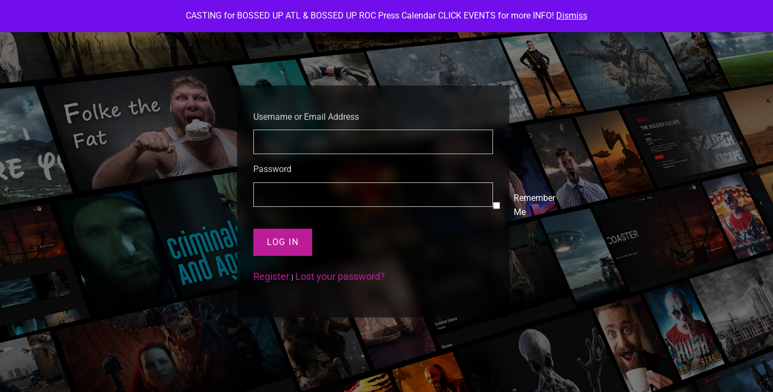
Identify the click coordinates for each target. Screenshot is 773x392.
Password (272, 169)
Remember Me (534, 205)
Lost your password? (340, 276)
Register (271, 276)
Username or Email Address (306, 117)
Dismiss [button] (571, 15)
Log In (283, 242)
